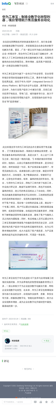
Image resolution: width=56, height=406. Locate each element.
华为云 (6, 331)
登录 (52, 4)
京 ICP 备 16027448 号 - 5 (28, 391)
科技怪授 (12, 25)
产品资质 (28, 393)
